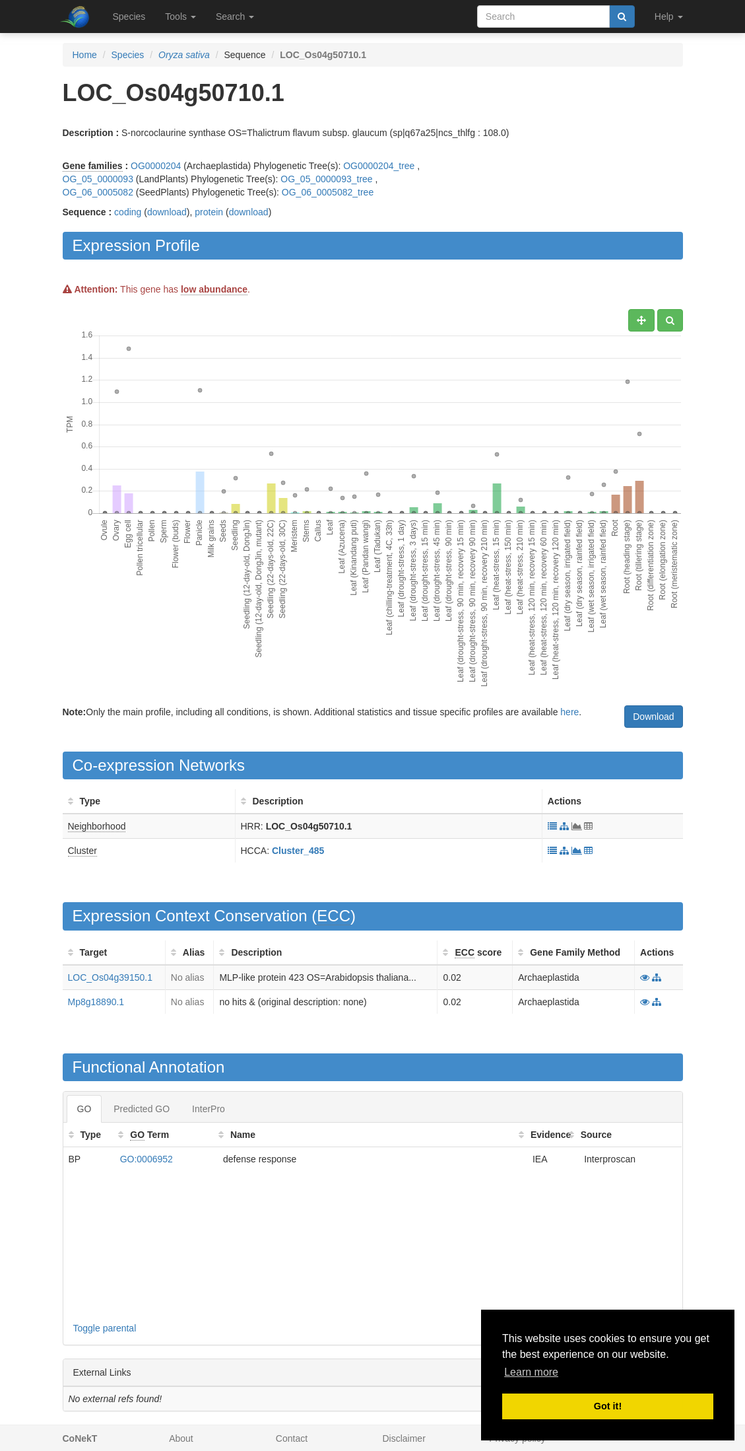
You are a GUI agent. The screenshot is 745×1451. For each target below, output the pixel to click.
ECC (333, 916)
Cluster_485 (298, 850)
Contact (292, 1438)
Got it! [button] (608, 1406)
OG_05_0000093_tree (326, 179)
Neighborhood (97, 826)
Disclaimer (403, 1438)
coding (127, 212)
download (167, 212)
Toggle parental (105, 1328)
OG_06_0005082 (98, 192)
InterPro (208, 1109)
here (569, 712)
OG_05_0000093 (98, 179)
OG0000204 (156, 165)
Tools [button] (180, 16)
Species (129, 16)
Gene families (93, 165)
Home (85, 55)
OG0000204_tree (378, 165)
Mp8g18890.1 (96, 1002)
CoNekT (80, 1438)
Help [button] (669, 16)
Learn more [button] (531, 1372)
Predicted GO (141, 1109)
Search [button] (235, 16)
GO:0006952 (146, 1159)
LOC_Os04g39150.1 (110, 977)
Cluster (82, 850)
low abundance (214, 289)
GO (84, 1109)
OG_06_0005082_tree (327, 192)
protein (209, 212)
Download (653, 716)
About (181, 1438)
